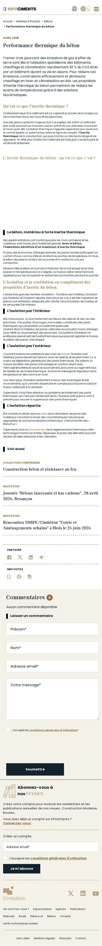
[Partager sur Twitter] (20, 557)
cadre (43, 413)
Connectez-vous (17, 823)
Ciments (65, 916)
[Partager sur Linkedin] (31, 557)
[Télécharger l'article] (30, 576)
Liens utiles (23, 938)
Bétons (48, 21)
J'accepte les (45, 858)
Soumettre (35, 769)
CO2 (85, 67)
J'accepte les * (42, 730)
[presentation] (38, 747)
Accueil (7, 21)
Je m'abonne (21, 868)
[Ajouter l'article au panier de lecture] (9, 576)
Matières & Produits (28, 21)
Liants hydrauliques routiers (20, 923)
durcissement (37, 429)
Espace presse (42, 909)
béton (45, 85)
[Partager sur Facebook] (9, 557)
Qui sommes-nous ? (16, 909)
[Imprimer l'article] (19, 576)
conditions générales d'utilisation (53, 730)
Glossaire (65, 938)
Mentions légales (44, 938)
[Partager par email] (41, 557)
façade (65, 354)
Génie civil (36, 916)
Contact (80, 938)
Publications (77, 909)
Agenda (61, 909)
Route (22, 916)
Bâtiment (9, 916)
